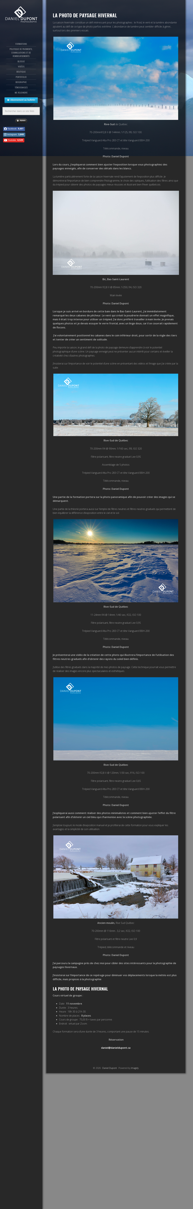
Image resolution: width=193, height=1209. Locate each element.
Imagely (135, 1067)
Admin (21, 120)
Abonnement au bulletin (21, 100)
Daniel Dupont (21, 15)
